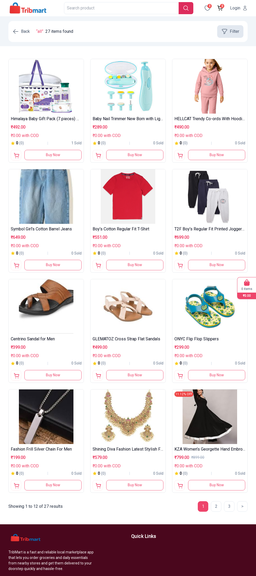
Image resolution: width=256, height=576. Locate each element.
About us (139, 557)
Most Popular (143, 567)
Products (139, 548)
